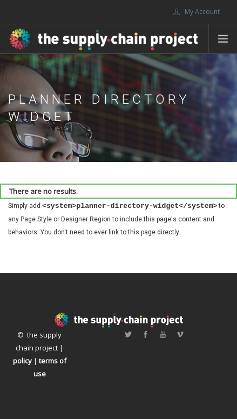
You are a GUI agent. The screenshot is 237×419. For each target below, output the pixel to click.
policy (22, 361)
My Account (196, 11)
